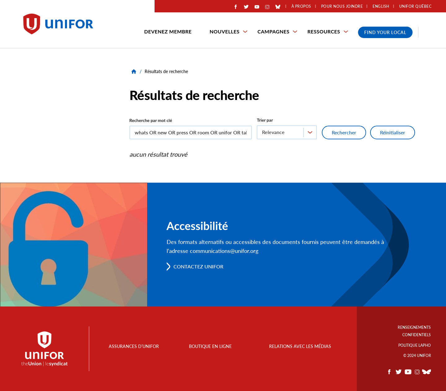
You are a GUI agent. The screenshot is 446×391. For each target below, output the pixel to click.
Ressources (323, 31)
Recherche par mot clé (150, 120)
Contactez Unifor (198, 266)
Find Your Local (385, 32)
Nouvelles (225, 31)
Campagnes (273, 31)
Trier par (265, 120)
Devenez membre (168, 31)
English (381, 6)
